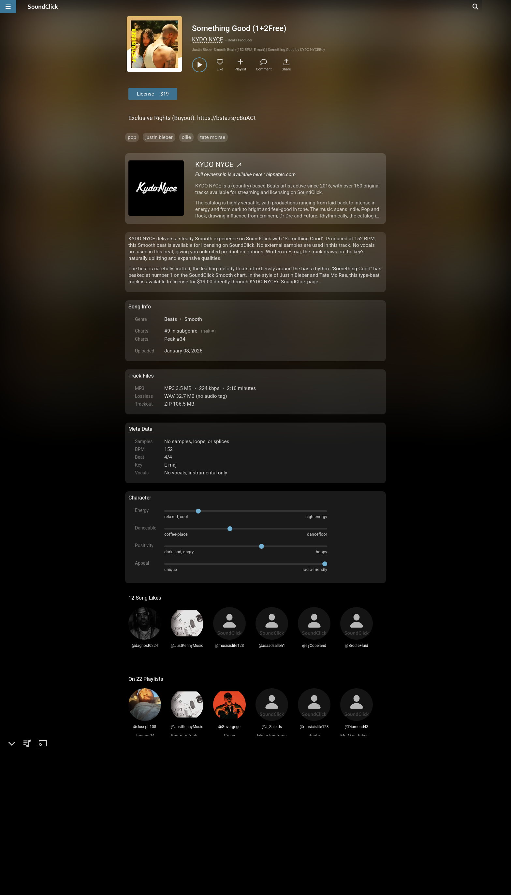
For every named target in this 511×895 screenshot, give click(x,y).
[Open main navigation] (8, 6)
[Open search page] (504, 6)
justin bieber (159, 137)
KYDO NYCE (207, 39)
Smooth (193, 319)
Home (138, 843)
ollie (186, 137)
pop (132, 137)
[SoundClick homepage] (43, 6)
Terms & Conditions (188, 843)
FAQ (155, 843)
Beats (170, 319)
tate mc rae (212, 137)
